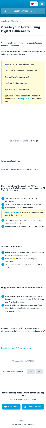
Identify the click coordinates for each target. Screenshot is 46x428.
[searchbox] (23, 11)
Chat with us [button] (13, 407)
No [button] (39, 371)
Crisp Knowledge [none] (27, 424)
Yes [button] (30, 371)
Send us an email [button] (34, 407)
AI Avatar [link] (15, 21)
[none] (34, 3)
